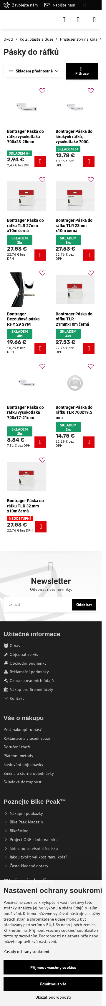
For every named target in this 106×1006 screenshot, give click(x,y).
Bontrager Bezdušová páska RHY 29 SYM (23, 319)
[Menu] (94, 20)
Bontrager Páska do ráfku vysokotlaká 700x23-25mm (25, 136)
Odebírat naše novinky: (51, 589)
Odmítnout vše (53, 984)
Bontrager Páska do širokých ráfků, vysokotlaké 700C (74, 136)
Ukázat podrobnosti (53, 997)
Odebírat (84, 604)
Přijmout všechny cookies (53, 967)
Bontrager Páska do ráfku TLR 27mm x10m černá (25, 225)
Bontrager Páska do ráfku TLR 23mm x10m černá (74, 225)
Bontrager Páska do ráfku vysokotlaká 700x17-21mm (25, 412)
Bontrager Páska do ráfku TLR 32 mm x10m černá (25, 505)
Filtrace (82, 71)
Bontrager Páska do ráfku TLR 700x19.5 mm (74, 412)
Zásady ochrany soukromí (26, 951)
